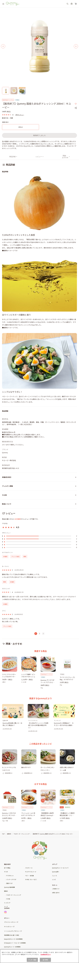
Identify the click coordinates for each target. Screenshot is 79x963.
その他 (8, 899)
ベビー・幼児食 (29, 875)
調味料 (6, 891)
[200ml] (20, 127)
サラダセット (10, 875)
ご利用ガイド (55, 889)
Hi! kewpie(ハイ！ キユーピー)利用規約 (15, 943)
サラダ (6, 872)
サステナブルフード (30, 872)
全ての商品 (7, 868)
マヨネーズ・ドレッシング (13, 895)
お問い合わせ (55, 892)
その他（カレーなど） (31, 879)
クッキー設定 (32, 960)
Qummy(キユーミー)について (60, 868)
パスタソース (28, 868)
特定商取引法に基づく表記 (11, 935)
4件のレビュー (19, 114)
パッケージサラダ (11, 879)
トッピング (7, 903)
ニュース (54, 875)
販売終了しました (39, 135)
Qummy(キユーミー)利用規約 (12, 947)
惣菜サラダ (9, 883)
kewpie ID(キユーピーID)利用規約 (13, 939)
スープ (6, 906)
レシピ (54, 879)
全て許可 (45, 960)
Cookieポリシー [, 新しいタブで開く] (46, 954)
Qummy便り (55, 872)
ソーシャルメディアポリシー (12, 931)
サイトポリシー (8, 926)
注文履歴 (17, 519)
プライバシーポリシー (10, 922)
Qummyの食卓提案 (9, 887)
